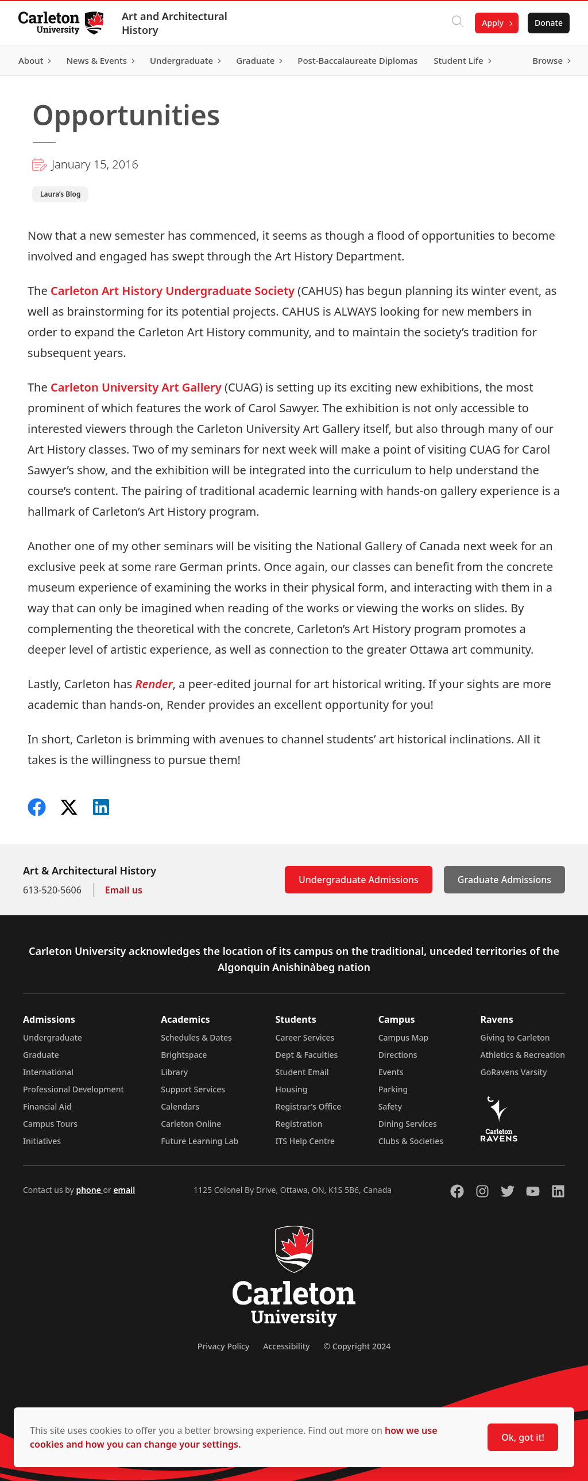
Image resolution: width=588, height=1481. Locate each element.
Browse (547, 60)
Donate (549, 22)
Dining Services (407, 1123)
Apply (493, 22)
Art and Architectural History (174, 23)
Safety (390, 1106)
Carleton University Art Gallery (138, 387)
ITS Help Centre (305, 1140)
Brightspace (184, 1054)
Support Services (193, 1089)
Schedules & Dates (196, 1037)
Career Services (305, 1037)
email (124, 1189)
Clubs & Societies (410, 1140)
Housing (292, 1089)
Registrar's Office (309, 1106)
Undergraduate (52, 1037)
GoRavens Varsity (514, 1071)
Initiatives (42, 1140)
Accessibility (286, 1346)
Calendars (180, 1106)
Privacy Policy (223, 1346)
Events (391, 1071)
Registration (299, 1123)
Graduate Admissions (504, 879)
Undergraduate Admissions (359, 879)
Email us (123, 890)
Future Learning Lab (199, 1140)
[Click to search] (457, 23)
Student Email (302, 1071)
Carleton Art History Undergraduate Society (173, 290)
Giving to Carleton (515, 1037)
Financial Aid (47, 1106)
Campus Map (403, 1037)
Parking (393, 1089)
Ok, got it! (522, 1437)
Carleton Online (191, 1123)
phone (89, 1189)
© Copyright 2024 (356, 1346)
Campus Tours (50, 1123)
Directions (397, 1054)
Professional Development (73, 1089)
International (48, 1071)
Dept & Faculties (307, 1054)
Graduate (41, 1054)
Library (174, 1071)
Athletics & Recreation (523, 1054)
